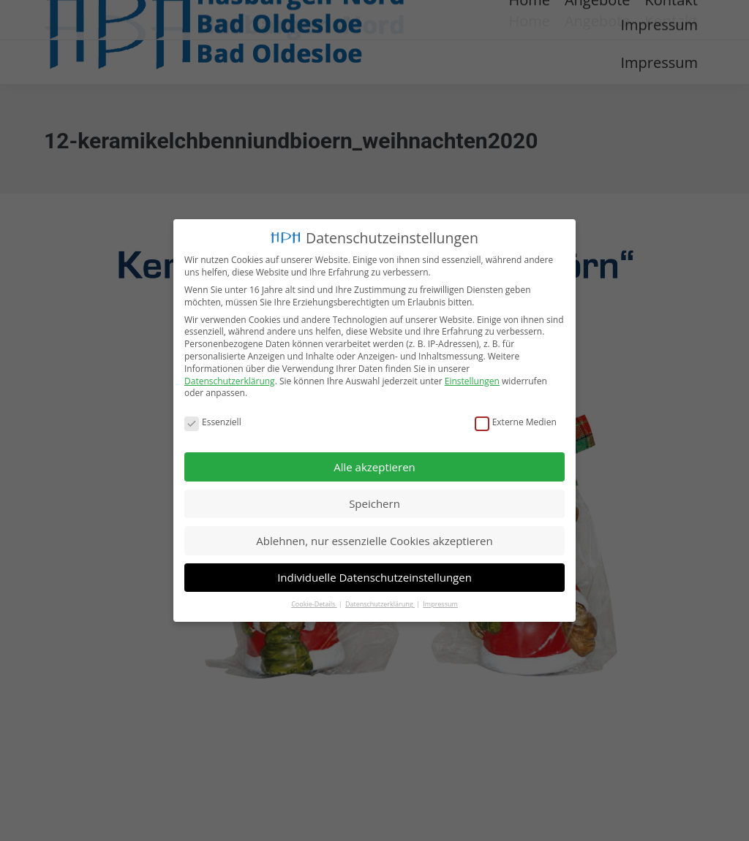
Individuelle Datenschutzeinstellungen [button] (374, 576)
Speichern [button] (374, 502)
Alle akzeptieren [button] (374, 465)
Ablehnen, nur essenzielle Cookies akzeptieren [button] (374, 539)
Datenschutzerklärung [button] (380, 603)
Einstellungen (472, 379)
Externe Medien (516, 421)
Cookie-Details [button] (313, 603)
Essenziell (212, 421)
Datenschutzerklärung (229, 379)
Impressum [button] (440, 603)
